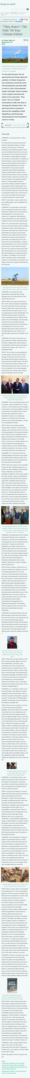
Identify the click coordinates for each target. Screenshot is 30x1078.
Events (11, 13)
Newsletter (3, 14)
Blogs (2, 13)
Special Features (22, 12)
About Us (17, 13)
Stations (6, 13)
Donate (21, 13)
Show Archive (14, 12)
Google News (19, 21)
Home (2, 12)
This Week (7, 12)
